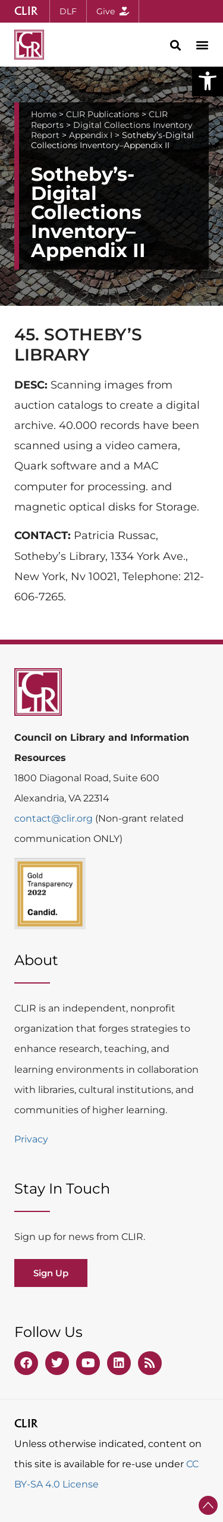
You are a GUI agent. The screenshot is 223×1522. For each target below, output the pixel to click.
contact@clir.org (54, 818)
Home (43, 114)
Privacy (31, 1139)
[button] (207, 80)
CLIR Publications (102, 114)
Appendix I (90, 135)
